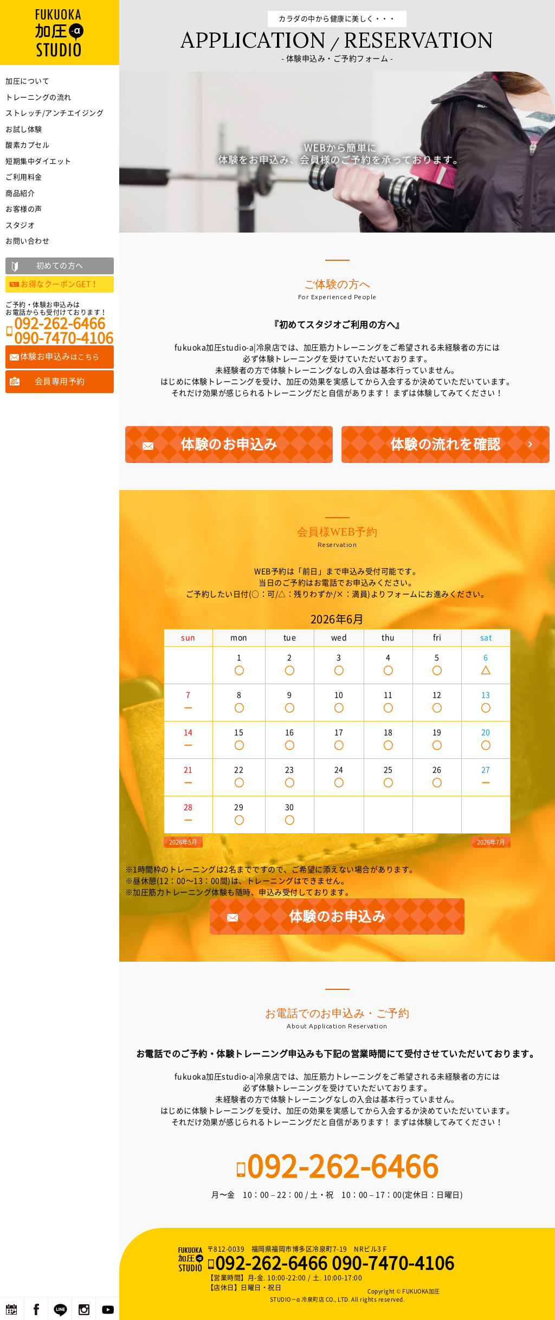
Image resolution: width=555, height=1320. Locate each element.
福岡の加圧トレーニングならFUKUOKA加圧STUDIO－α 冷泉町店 (192, 1259)
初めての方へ (59, 265)
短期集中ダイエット (38, 161)
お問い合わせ (27, 240)
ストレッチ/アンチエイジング (54, 113)
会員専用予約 (60, 381)
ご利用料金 (23, 177)
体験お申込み (60, 356)
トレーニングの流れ (38, 97)
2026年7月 (491, 842)
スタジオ (20, 225)
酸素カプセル (27, 145)
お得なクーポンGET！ (60, 284)
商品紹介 (20, 193)
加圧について (27, 81)
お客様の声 (23, 209)
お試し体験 (23, 129)
